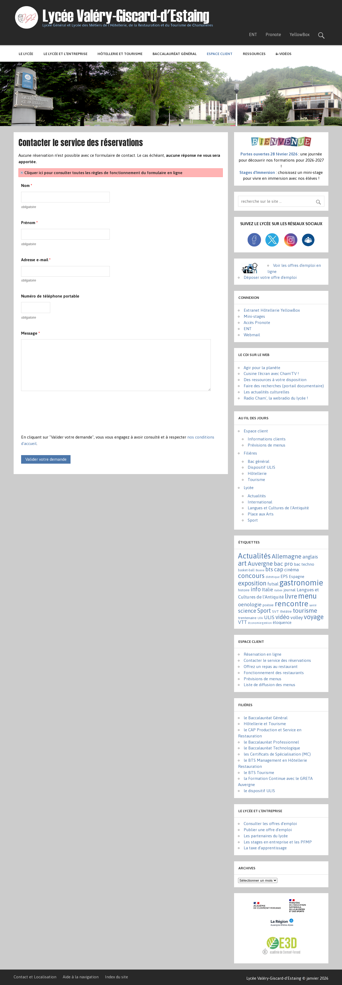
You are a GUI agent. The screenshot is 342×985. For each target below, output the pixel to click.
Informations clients (267, 439)
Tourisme (256, 479)
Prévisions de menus (266, 445)
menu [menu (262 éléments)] (307, 596)
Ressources (254, 54)
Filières (250, 453)
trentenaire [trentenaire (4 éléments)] (247, 618)
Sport (253, 520)
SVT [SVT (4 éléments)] (275, 611)
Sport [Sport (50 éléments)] (264, 610)
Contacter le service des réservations (277, 660)
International (260, 502)
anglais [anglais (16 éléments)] (310, 557)
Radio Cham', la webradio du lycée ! (276, 398)
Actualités (257, 496)
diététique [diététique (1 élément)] (272, 577)
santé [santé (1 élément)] (312, 605)
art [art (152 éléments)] (242, 563)
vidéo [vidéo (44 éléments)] (282, 617)
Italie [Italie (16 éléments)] (267, 589)
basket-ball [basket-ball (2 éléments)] (246, 570)
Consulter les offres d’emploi (270, 823)
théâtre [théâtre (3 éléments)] (286, 611)
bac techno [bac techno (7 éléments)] (304, 564)
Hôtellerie (257, 473)
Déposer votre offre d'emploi (270, 277)
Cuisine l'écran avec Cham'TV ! (271, 373)
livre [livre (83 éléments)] (291, 596)
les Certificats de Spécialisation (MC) (277, 754)
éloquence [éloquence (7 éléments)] (282, 622)
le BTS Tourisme (259, 772)
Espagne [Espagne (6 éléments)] (296, 576)
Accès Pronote (257, 322)
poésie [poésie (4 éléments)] (268, 605)
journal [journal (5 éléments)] (289, 590)
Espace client (256, 431)
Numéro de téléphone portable (50, 296)
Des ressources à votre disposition (275, 379)
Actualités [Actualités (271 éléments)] (254, 556)
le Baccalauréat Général (265, 718)
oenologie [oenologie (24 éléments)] (250, 604)
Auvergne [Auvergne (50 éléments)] (260, 563)
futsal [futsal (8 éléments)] (272, 583)
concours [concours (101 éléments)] (251, 575)
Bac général (258, 461)
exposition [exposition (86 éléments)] (252, 583)
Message (30, 333)
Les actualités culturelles (266, 392)
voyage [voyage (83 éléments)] (314, 616)
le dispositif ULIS (259, 790)
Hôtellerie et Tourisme (120, 54)
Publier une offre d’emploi (268, 829)
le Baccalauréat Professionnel (271, 742)
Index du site (116, 977)
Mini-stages (254, 316)
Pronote (273, 34)
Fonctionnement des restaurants (274, 672)
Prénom (29, 222)
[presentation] (61, 415)
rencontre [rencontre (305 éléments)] (291, 603)
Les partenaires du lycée (266, 836)
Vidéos (284, 54)
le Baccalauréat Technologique (272, 748)
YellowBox (300, 34)
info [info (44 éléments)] (256, 589)
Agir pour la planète (262, 367)
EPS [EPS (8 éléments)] (284, 576)
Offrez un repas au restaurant (271, 666)
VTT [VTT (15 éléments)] (242, 622)
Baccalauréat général (175, 54)
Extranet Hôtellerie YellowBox (272, 310)
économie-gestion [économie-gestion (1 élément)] (260, 622)
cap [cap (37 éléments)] (278, 569)
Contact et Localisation (35, 977)
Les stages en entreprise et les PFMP (278, 842)
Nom (26, 185)
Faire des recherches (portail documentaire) (284, 386)
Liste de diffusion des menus (269, 684)
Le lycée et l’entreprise (65, 54)
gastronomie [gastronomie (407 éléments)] (301, 582)
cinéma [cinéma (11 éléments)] (291, 569)
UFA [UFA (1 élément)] (260, 618)
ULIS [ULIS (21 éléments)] (269, 617)
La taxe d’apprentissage (265, 848)
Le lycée (26, 54)
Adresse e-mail (35, 259)
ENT (253, 34)
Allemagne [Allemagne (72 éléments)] (286, 556)
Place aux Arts (261, 514)
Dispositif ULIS (261, 467)
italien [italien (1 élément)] (278, 590)
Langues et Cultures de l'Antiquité (278, 508)
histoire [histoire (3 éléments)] (244, 590)
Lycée (249, 487)
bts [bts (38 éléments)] (269, 569)
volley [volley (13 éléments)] (296, 617)
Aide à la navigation (81, 977)
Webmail (252, 335)
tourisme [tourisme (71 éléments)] (305, 610)
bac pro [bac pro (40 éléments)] (283, 563)
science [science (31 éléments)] (247, 611)
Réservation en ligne (262, 654)
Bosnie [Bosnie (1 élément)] (260, 570)
